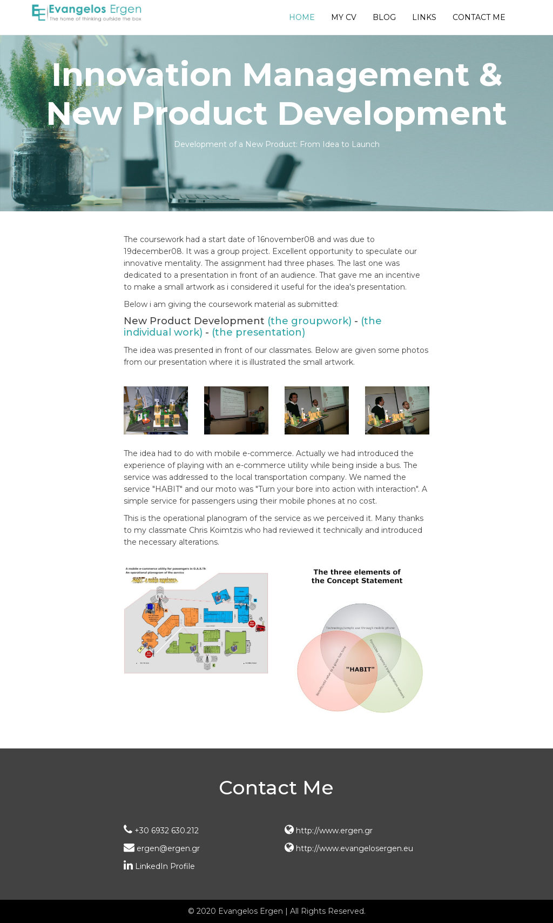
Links (424, 17)
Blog (384, 17)
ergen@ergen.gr (162, 848)
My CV (343, 17)
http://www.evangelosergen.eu (349, 848)
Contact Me (479, 17)
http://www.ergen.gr (329, 830)
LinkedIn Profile (159, 866)
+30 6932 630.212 (161, 830)
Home (302, 17)
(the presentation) (258, 332)
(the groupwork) (309, 321)
